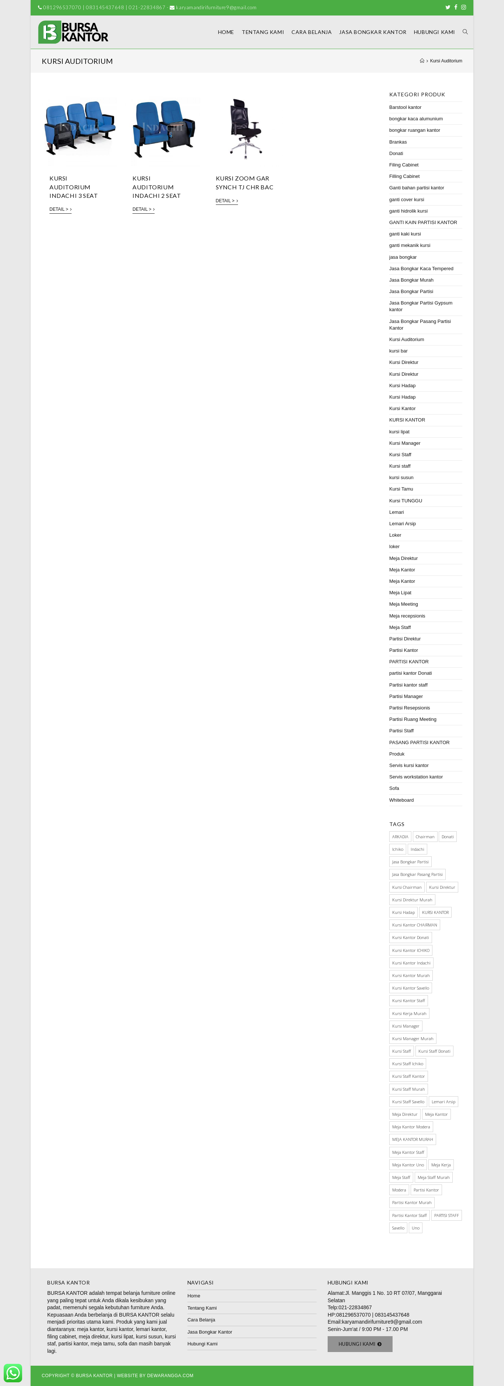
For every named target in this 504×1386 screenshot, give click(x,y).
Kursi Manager (405, 443)
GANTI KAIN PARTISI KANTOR (423, 222)
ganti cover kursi (406, 199)
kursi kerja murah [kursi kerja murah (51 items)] (409, 1013)
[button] (360, 1344)
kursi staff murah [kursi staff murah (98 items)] (408, 1089)
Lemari (396, 512)
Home (193, 1296)
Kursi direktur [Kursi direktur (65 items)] (442, 887)
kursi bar (398, 351)
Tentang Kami (202, 1308)
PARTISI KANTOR (409, 661)
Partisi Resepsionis (409, 708)
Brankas (398, 142)
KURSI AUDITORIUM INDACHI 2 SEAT (156, 187)
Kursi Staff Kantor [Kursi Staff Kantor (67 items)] (408, 1076)
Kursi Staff (400, 454)
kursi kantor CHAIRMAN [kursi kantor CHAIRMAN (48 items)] (414, 925)
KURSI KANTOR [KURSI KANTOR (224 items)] (435, 912)
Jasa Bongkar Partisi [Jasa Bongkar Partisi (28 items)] (410, 861)
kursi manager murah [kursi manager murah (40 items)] (413, 1038)
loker (394, 546)
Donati (396, 153)
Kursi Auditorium (406, 339)
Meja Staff (400, 627)
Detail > (60, 209)
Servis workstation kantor (416, 777)
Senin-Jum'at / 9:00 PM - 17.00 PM (368, 1329)
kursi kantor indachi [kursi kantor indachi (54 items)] (411, 963)
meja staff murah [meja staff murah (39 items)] (434, 1177)
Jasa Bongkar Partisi (411, 291)
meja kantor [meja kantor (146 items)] (436, 1114)
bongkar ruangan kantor (414, 130)
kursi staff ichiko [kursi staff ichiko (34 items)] (407, 1063)
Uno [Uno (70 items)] (416, 1228)
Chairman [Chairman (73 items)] (425, 836)
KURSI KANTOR (407, 420)
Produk (396, 754)
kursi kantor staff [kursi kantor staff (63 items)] (408, 1000)
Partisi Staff (401, 730)
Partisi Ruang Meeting (412, 719)
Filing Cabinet (404, 165)
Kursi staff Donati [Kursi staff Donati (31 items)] (434, 1051)
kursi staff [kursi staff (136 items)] (401, 1051)
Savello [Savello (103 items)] (398, 1228)
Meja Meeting (403, 604)
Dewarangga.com (170, 1375)
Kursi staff (400, 466)
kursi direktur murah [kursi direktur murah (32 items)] (412, 899)
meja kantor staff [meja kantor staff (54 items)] (408, 1152)
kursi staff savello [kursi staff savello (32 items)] (408, 1101)
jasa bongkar (403, 257)
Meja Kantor (402, 569)
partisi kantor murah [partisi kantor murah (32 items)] (412, 1202)
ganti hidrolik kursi (408, 211)
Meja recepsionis (407, 616)
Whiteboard (401, 800)
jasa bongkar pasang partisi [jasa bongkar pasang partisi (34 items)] (417, 874)
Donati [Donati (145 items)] (448, 836)
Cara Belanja (201, 1320)
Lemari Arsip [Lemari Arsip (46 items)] (443, 1101)
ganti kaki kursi (405, 234)
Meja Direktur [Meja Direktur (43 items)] (405, 1114)
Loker (395, 535)
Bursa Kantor (94, 1375)
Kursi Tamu (401, 489)
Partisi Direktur (405, 639)
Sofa (394, 788)
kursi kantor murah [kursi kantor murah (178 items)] (411, 975)
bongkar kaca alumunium (416, 118)
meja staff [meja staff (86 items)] (401, 1177)
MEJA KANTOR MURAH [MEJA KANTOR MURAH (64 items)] (412, 1139)
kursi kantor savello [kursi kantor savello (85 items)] (410, 988)
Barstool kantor (405, 107)
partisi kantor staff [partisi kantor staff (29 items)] (409, 1215)
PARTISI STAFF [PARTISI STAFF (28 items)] (446, 1215)
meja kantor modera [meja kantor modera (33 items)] (411, 1126)
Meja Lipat (400, 592)
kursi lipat (399, 431)
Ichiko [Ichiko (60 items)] (397, 849)
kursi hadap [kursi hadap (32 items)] (403, 912)
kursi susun (401, 477)
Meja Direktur (403, 558)
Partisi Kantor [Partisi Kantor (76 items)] (426, 1190)
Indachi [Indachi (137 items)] (417, 849)
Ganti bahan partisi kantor (416, 187)
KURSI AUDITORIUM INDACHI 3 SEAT (73, 187)
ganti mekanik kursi (409, 245)
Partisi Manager (406, 696)
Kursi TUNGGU (405, 500)
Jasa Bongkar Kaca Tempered (421, 268)
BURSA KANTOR (67, 1293)
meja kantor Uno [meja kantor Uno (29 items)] (408, 1164)
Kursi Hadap (402, 385)
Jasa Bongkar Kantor (209, 1332)
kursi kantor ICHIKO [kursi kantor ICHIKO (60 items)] (410, 950)
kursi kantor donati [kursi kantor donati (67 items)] (410, 937)
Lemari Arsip (402, 523)
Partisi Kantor (403, 650)
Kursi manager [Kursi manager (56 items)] (406, 1026)
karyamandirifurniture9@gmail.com (382, 1322)
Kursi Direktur (403, 362)
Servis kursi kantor (409, 765)
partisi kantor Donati (410, 673)
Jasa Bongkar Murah (411, 280)
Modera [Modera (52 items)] (399, 1190)
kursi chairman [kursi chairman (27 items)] (407, 887)
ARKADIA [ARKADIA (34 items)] (400, 836)
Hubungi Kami (202, 1344)
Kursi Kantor (402, 408)
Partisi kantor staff (408, 685)
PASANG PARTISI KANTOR (419, 742)
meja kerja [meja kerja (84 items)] (441, 1164)
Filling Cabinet (404, 176)
